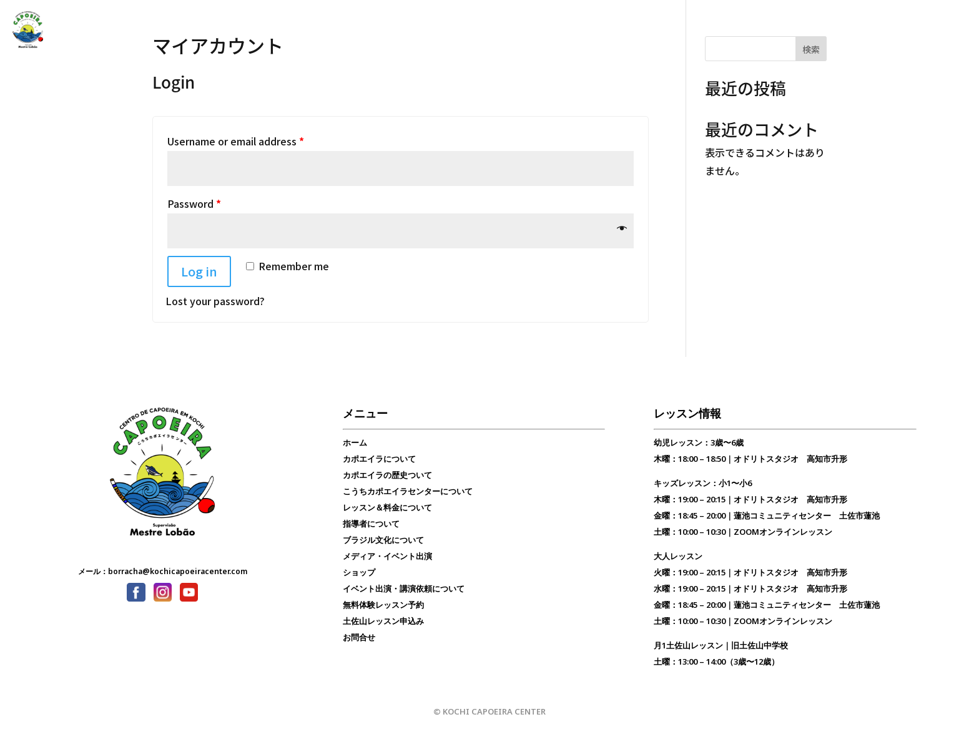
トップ (75, 30)
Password (194, 203)
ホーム (355, 442)
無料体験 (458, 30)
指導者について (371, 523)
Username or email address (235, 141)
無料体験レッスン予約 (383, 604)
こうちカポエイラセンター (211, 30)
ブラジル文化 (353, 30)
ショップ (359, 572)
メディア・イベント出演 (387, 556)
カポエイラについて (379, 458)
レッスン (295, 30)
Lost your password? (215, 300)
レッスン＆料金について (387, 507)
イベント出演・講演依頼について (404, 588)
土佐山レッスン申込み (383, 621)
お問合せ (410, 30)
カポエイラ (123, 30)
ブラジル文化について (383, 539)
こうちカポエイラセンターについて (408, 491)
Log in (199, 271)
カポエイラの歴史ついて (387, 475)
